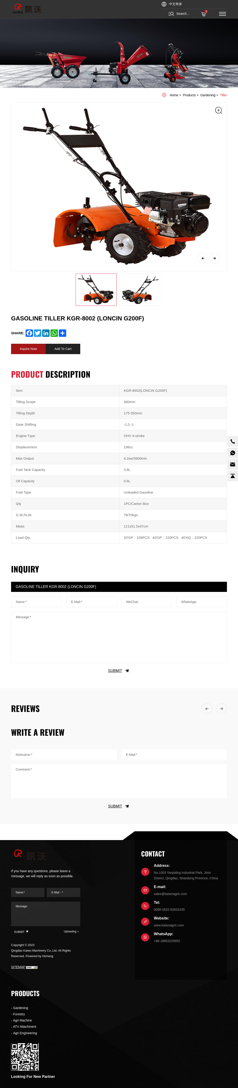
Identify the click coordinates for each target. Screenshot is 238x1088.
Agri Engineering (25, 1033)
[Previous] (203, 258)
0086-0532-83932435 (169, 909)
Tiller (223, 95)
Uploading (70, 931)
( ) (204, 14)
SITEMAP (18, 967)
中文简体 (175, 4)
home (174, 95)
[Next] (214, 258)
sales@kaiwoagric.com (170, 894)
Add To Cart (62, 349)
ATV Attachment (24, 1026)
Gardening (207, 95)
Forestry (19, 1014)
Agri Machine (22, 1020)
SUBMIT (119, 670)
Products (189, 95)
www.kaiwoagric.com (169, 925)
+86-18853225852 (167, 941)
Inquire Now (28, 349)
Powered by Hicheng (39, 956)
